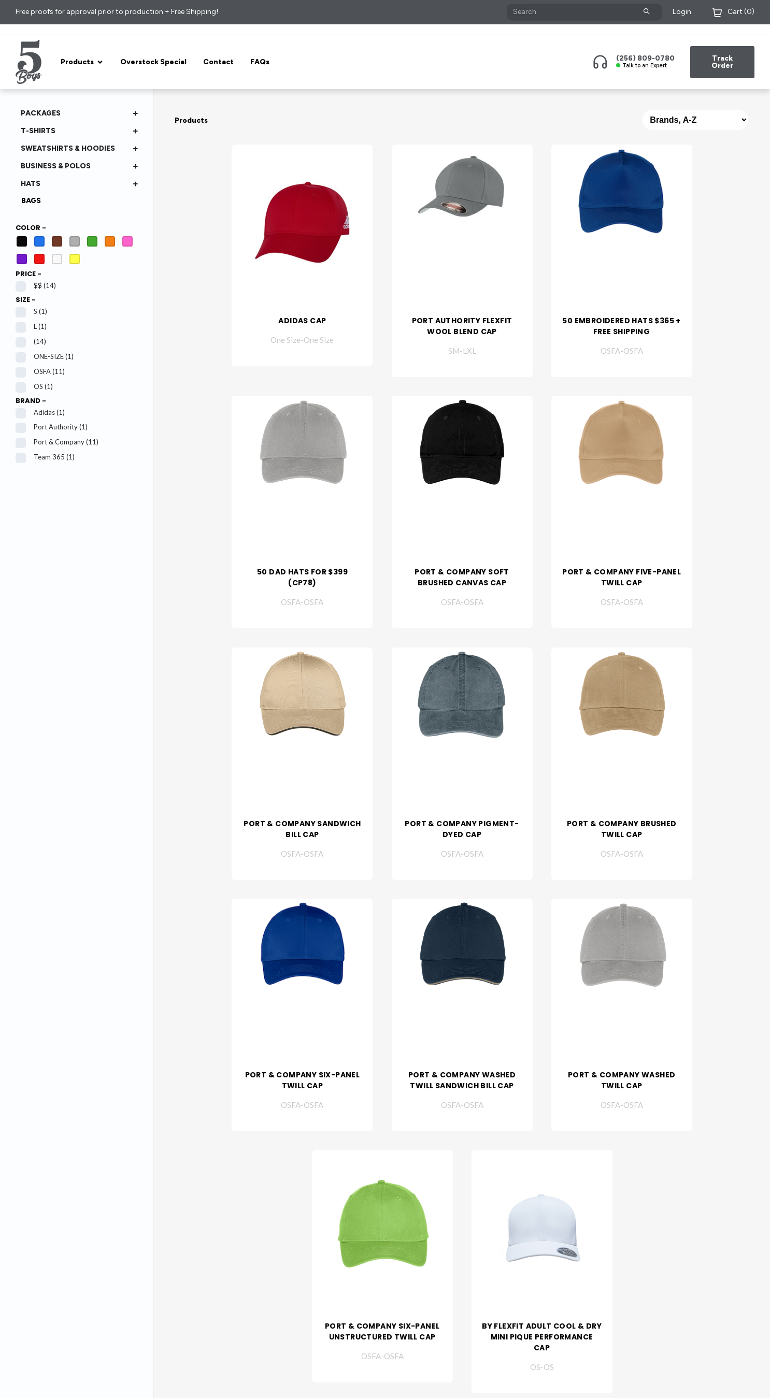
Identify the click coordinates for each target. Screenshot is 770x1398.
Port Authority (52, 427)
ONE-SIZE (45, 356)
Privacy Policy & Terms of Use (251, 1382)
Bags (31, 200)
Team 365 (45, 457)
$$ (36, 285)
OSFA (40, 371)
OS (34, 386)
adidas (40, 412)
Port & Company (57, 442)
